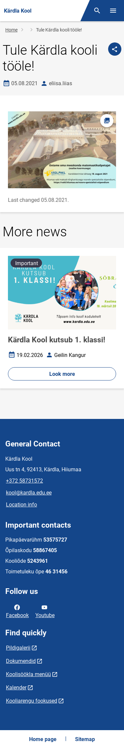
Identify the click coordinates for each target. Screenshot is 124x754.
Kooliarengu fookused (31, 701)
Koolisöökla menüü (28, 674)
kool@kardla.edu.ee (29, 493)
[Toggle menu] (113, 11)
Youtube (45, 611)
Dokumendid (21, 661)
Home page (43, 739)
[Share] (114, 49)
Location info (21, 504)
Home (11, 29)
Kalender (16, 687)
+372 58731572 (24, 481)
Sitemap (85, 739)
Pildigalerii (18, 648)
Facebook (17, 611)
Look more (62, 374)
